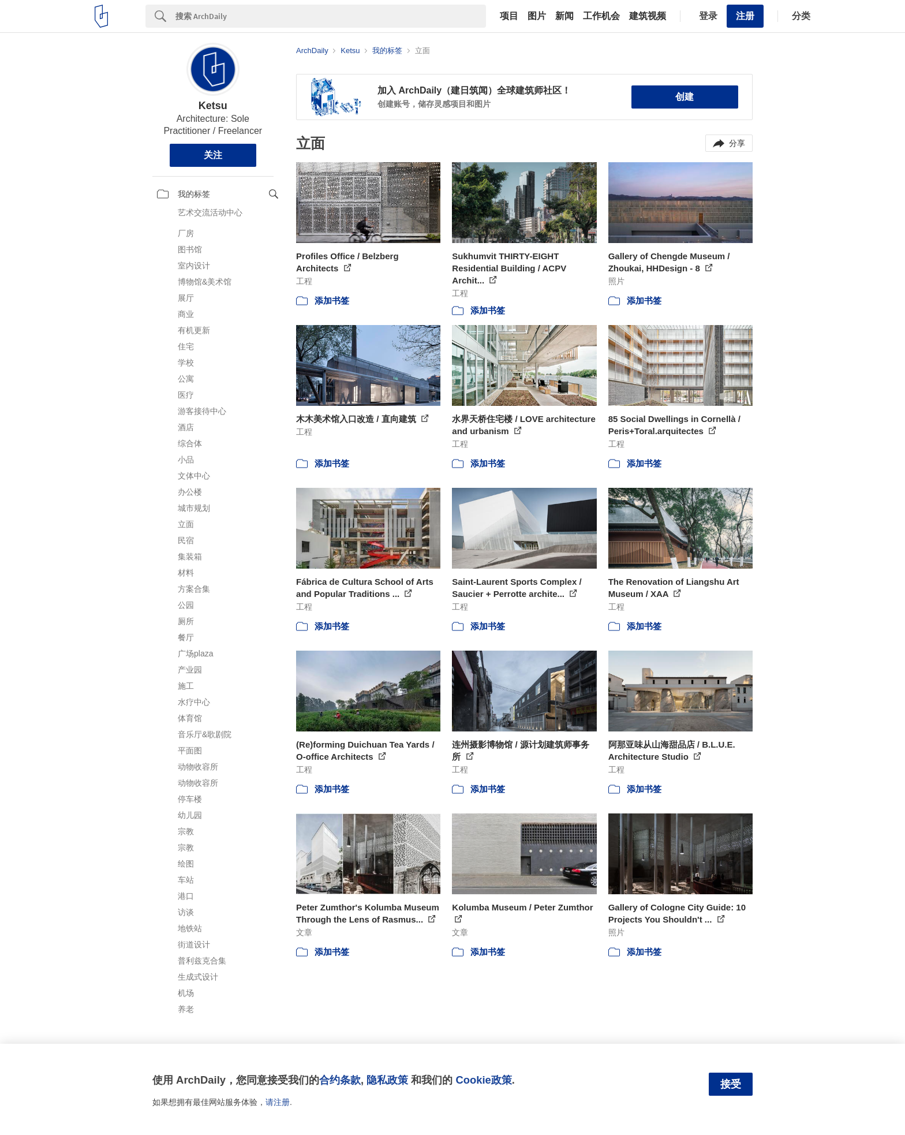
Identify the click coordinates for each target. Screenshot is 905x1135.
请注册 (277, 1102)
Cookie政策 (483, 1080)
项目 (509, 16)
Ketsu (213, 105)
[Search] (330, 16)
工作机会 (601, 16)
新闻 (564, 16)
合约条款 (340, 1080)
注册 (745, 16)
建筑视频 (647, 16)
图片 (537, 16)
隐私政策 (387, 1080)
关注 (213, 155)
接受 (730, 1084)
